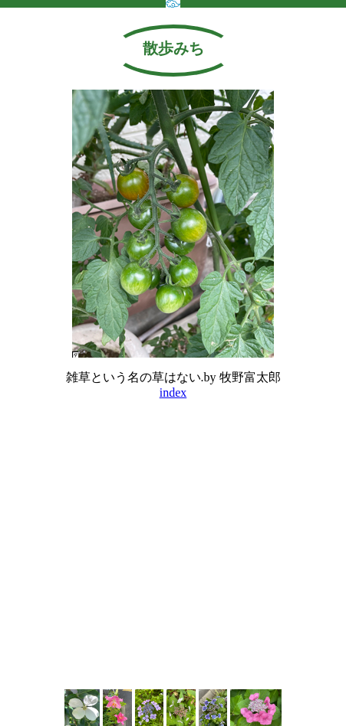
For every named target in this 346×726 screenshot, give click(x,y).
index (173, 392)
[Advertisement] (173, 638)
